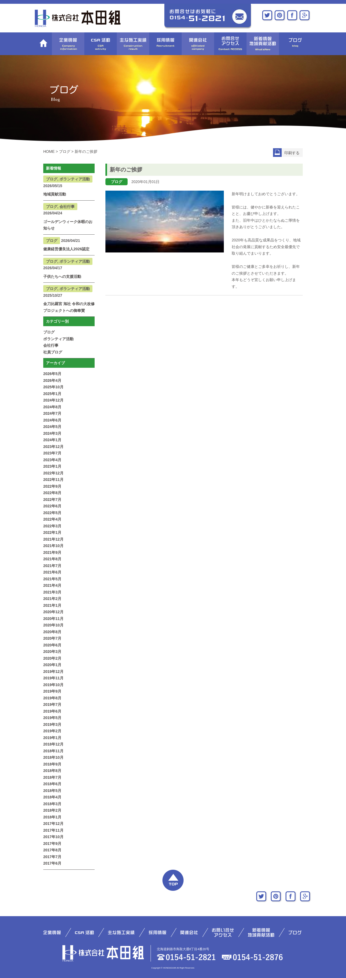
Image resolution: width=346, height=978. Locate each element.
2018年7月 (52, 777)
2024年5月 (52, 426)
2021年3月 (52, 592)
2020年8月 (52, 632)
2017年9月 (52, 843)
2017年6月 (52, 863)
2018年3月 (52, 804)
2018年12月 (53, 744)
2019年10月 (53, 685)
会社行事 (50, 345)
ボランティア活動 (58, 339)
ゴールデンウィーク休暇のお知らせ (67, 225)
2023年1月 (52, 466)
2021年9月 (52, 552)
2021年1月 (52, 605)
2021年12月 (53, 539)
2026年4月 (52, 380)
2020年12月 (53, 612)
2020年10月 (53, 625)
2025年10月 (53, 387)
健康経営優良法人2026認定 (66, 249)
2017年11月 (53, 830)
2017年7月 (52, 857)
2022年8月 (52, 493)
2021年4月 (52, 585)
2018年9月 (52, 764)
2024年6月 (52, 420)
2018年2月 (52, 810)
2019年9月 (52, 691)
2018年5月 (52, 790)
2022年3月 (52, 526)
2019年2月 (52, 731)
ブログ (49, 332)
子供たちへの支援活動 (62, 276)
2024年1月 (52, 440)
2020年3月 (52, 651)
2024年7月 (52, 413)
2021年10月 (53, 546)
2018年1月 (52, 817)
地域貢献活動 (54, 194)
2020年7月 (52, 638)
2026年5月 (52, 374)
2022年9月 (52, 486)
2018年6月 (52, 784)
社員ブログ (52, 352)
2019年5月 (52, 718)
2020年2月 (52, 658)
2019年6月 (52, 711)
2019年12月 (53, 671)
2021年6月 (52, 572)
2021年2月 (52, 598)
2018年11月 (53, 751)
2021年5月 (52, 579)
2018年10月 (53, 757)
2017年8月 (52, 850)
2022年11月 (53, 479)
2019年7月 (52, 704)
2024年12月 (53, 400)
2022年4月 (52, 519)
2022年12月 (53, 473)
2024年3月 (52, 433)
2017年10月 (53, 837)
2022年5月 (52, 513)
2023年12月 (53, 446)
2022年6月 (52, 506)
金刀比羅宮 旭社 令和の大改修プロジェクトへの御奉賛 (69, 307)
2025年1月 (52, 394)
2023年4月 (52, 460)
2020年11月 (53, 618)
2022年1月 (52, 532)
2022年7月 (52, 499)
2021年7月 (52, 566)
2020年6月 (52, 645)
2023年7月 (52, 453)
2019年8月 (52, 698)
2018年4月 (52, 797)
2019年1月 (52, 738)
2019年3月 (52, 724)
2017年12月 (53, 823)
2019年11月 (53, 678)
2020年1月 (52, 665)
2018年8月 (52, 770)
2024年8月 (52, 407)
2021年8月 (52, 559)
